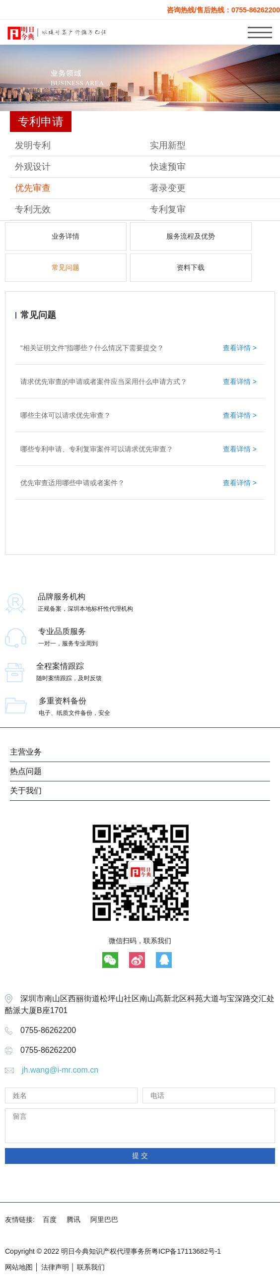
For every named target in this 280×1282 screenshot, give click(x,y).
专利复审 (168, 209)
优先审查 (33, 188)
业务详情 (65, 236)
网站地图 (19, 1267)
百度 (50, 1219)
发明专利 (33, 145)
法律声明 (55, 1267)
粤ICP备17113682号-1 (186, 1251)
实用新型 (168, 145)
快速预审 (168, 167)
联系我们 (91, 1267)
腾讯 (73, 1219)
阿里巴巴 (104, 1219)
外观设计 (33, 167)
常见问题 (65, 267)
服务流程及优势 (190, 236)
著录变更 (168, 188)
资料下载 (191, 267)
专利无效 (33, 209)
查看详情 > (240, 348)
